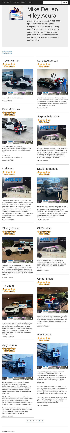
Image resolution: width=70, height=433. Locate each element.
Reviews (16, 2)
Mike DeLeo (6, 2)
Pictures (23, 2)
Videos (31, 2)
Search (65, 2)
